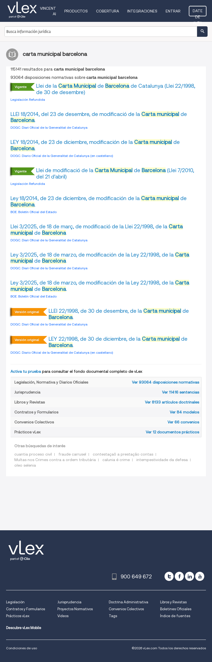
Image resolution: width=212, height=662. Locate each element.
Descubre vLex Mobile (23, 628)
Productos (76, 11)
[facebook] (179, 576)
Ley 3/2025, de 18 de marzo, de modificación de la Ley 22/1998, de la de (99, 258)
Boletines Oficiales (175, 609)
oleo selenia (25, 465)
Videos (62, 616)
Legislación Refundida (27, 99)
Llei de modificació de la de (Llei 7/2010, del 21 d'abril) (115, 173)
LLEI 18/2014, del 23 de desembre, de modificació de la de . (98, 117)
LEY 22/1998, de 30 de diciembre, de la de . (118, 342)
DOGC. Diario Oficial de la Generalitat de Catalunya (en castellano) (61, 155)
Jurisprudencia (69, 602)
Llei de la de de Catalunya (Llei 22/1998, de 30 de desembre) (115, 89)
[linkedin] (189, 576)
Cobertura (107, 11)
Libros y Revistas (173, 602)
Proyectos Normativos (75, 609)
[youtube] (199, 576)
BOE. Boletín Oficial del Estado (33, 212)
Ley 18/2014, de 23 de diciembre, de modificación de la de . (98, 201)
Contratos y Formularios (25, 609)
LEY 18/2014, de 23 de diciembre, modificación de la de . (95, 145)
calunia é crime (116, 459)
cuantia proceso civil (33, 454)
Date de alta (198, 12)
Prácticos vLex (17, 616)
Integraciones (142, 11)
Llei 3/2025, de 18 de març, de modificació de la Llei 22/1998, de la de (96, 230)
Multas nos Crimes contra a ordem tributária (55, 459)
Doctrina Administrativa (128, 602)
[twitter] (169, 576)
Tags (113, 616)
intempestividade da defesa (162, 459)
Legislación (15, 602)
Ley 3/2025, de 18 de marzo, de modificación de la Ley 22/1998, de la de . (99, 286)
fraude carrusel (72, 454)
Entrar (173, 11)
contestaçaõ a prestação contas (123, 454)
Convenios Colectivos (126, 609)
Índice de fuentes (175, 616)
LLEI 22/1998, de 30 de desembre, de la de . (119, 314)
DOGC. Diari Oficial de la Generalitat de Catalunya (49, 127)
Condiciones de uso (21, 648)
